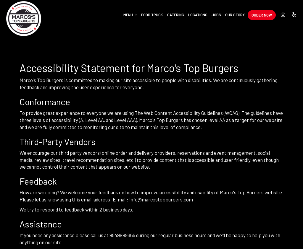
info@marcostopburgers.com (161, 199)
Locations (197, 14)
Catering (175, 14)
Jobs (216, 14)
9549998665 (122, 235)
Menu (130, 14)
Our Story (235, 14)
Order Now (262, 15)
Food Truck (152, 14)
